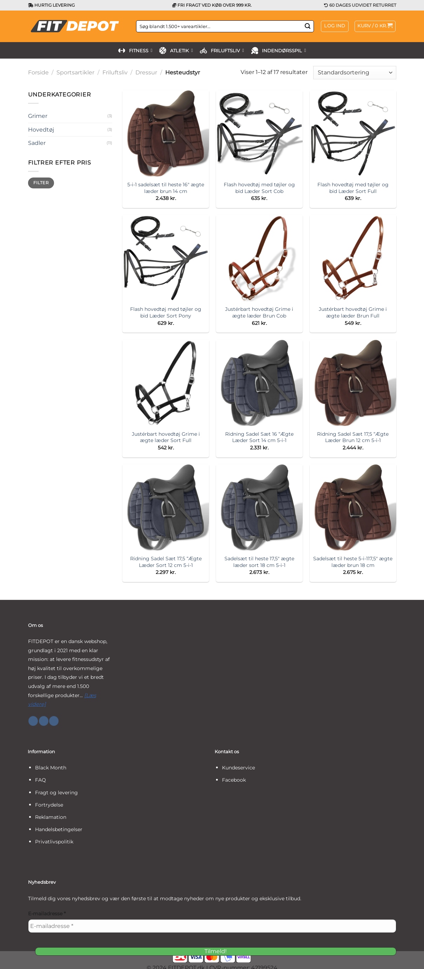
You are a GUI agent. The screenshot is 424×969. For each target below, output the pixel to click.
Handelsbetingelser (58, 829)
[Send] (308, 26)
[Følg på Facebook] (33, 721)
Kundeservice (238, 767)
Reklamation (50, 817)
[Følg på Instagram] (43, 721)
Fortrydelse (49, 805)
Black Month (50, 767)
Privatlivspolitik (54, 841)
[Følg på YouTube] (54, 721)
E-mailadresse (47, 913)
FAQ (40, 780)
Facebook (234, 780)
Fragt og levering (56, 792)
